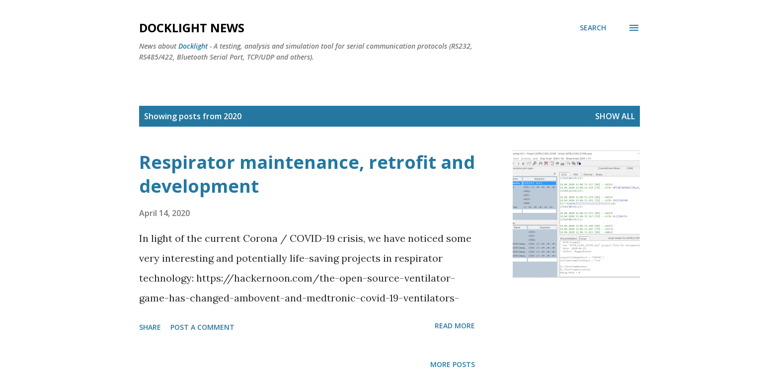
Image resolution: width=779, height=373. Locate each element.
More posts (452, 364)
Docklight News (191, 27)
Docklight (193, 46)
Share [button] (150, 327)
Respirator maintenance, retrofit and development (307, 174)
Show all (615, 116)
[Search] (593, 28)
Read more (455, 325)
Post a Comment (202, 327)
